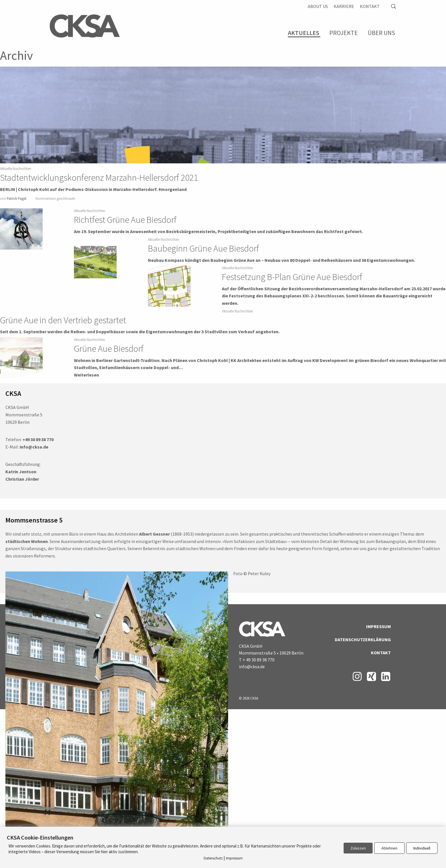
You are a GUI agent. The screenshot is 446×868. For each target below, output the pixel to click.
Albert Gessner (154, 534)
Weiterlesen (86, 375)
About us (318, 6)
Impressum (378, 626)
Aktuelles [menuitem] (303, 33)
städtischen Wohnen (26, 541)
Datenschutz (213, 858)
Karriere (344, 6)
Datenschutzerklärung (363, 639)
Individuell (421, 848)
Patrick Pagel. (17, 198)
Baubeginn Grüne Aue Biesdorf (203, 248)
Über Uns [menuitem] (381, 32)
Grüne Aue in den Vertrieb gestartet (63, 320)
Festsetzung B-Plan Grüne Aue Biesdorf (292, 277)
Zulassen (358, 848)
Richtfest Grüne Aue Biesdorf (125, 219)
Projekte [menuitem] (343, 32)
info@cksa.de (252, 666)
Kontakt (370, 6)
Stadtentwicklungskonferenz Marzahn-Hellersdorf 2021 (99, 177)
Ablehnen (389, 848)
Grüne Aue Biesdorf (109, 348)
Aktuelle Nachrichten (15, 168)
